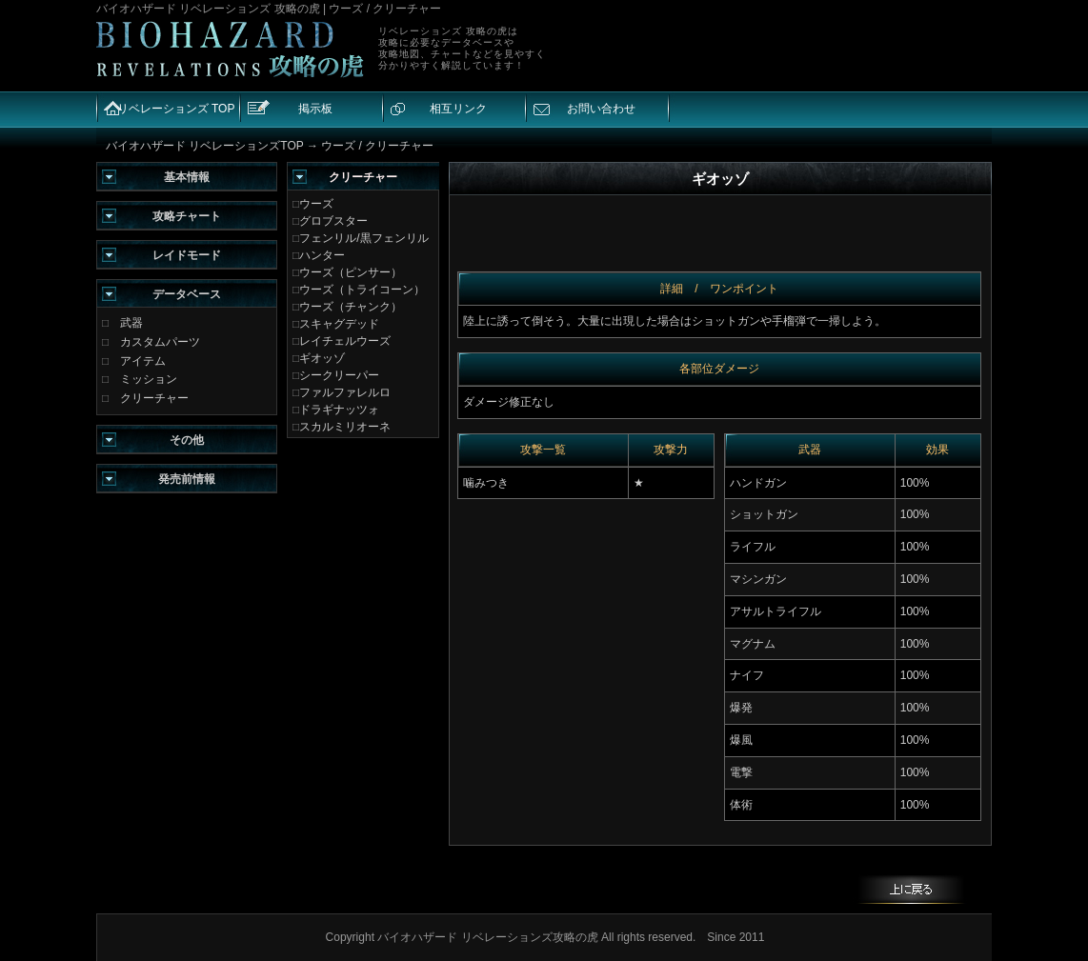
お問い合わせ (601, 108)
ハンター (322, 255)
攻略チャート (186, 216)
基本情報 (187, 177)
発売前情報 (186, 479)
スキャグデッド (339, 323)
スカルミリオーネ (345, 426)
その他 (187, 440)
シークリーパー (339, 375)
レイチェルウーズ (345, 341)
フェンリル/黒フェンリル (363, 238)
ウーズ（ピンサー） (350, 272)
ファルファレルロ (345, 392)
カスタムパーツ (160, 342)
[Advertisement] (767, 49)
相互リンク (458, 108)
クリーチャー (154, 398)
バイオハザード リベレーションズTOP (205, 145)
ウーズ (316, 203)
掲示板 (315, 108)
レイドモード (186, 255)
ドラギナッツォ (339, 409)
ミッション (148, 379)
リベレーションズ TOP (176, 108)
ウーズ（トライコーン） (362, 289)
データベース (186, 294)
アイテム (143, 361)
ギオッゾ (322, 358)
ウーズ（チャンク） (350, 306)
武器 (131, 323)
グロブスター (333, 221)
